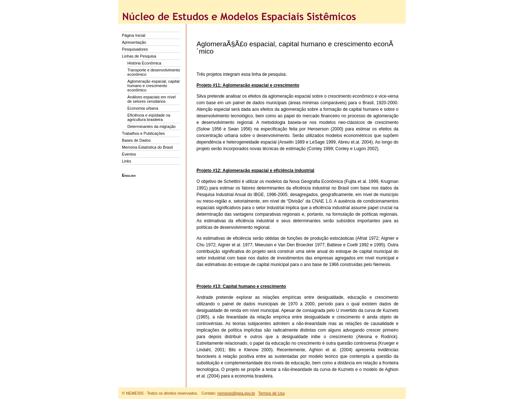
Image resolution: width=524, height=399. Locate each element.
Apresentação (134, 42)
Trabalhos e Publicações (143, 133)
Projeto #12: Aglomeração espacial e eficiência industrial (255, 170)
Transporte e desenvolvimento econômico (153, 72)
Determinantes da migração (151, 126)
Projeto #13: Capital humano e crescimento (241, 286)
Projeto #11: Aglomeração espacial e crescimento (247, 85)
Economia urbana (142, 108)
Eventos (129, 154)
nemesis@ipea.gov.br (236, 393)
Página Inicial (133, 35)
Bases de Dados (136, 140)
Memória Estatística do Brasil (147, 147)
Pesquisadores (135, 49)
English (128, 175)
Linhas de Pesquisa (139, 56)
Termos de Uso (271, 393)
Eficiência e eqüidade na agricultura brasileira (148, 117)
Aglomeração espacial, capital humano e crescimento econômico (153, 85)
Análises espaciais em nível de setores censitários (151, 99)
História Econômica (144, 63)
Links (126, 161)
